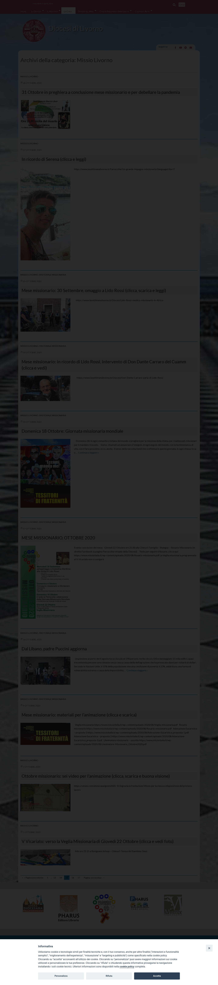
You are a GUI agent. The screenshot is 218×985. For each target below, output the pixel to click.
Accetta (157, 976)
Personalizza (60, 976)
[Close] (209, 948)
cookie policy (127, 966)
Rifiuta (109, 976)
